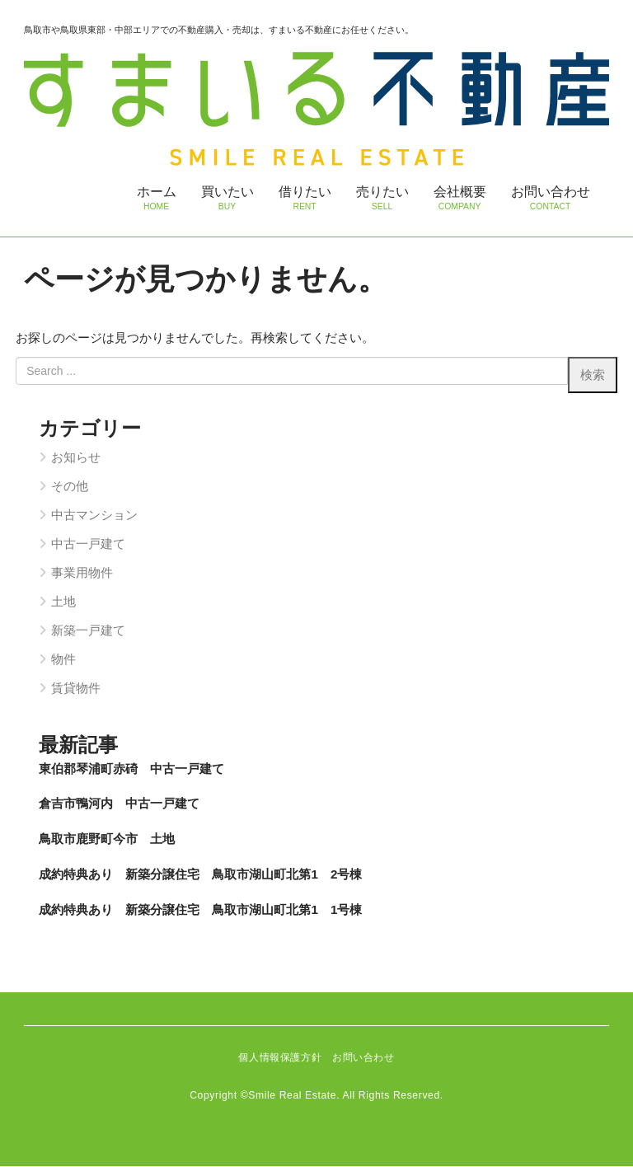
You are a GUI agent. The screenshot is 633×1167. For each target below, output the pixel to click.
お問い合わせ (363, 1059)
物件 (63, 660)
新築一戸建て (88, 631)
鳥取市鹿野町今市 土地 (107, 839)
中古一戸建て (88, 544)
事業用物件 (82, 573)
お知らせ (76, 459)
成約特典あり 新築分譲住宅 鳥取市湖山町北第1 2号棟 (200, 875)
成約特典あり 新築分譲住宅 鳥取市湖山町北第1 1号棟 (200, 910)
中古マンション (94, 516)
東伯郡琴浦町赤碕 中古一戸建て (131, 769)
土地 (63, 602)
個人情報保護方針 (279, 1059)
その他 (69, 487)
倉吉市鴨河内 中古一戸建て (119, 805)
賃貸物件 (76, 689)
